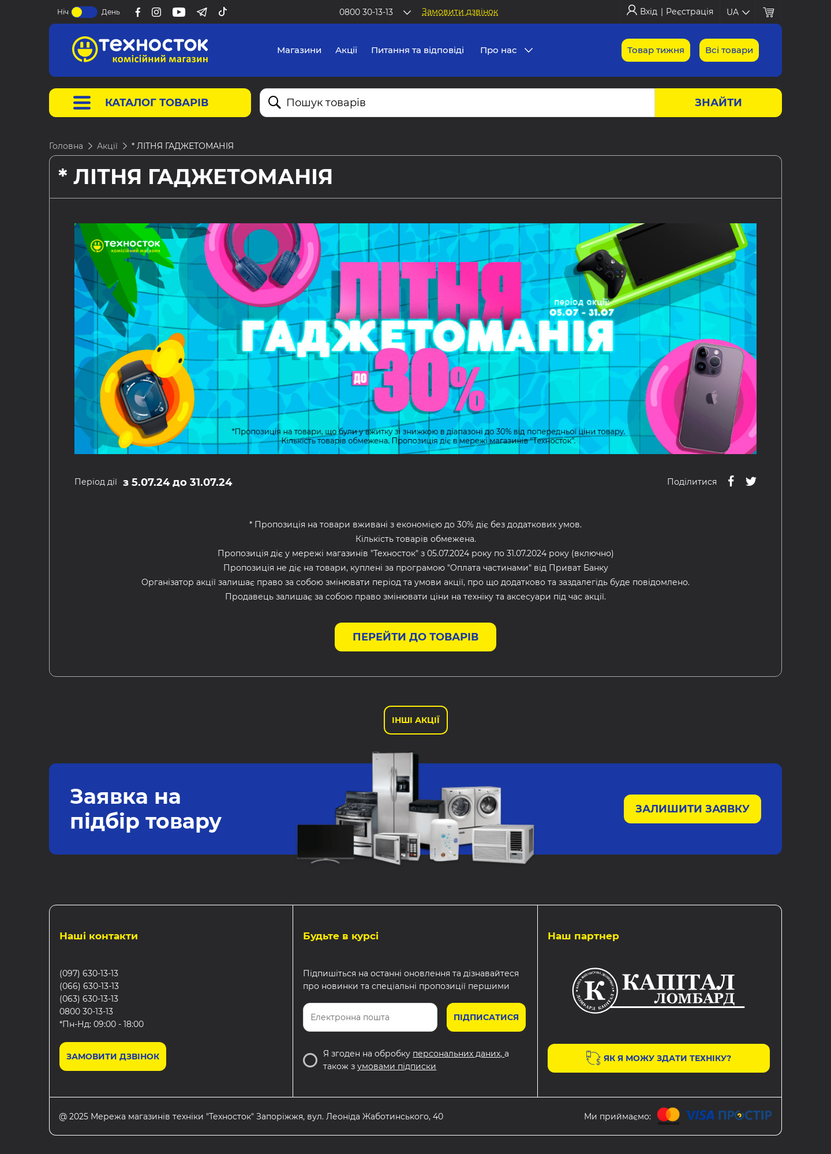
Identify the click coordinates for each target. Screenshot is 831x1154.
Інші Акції (416, 720)
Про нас (498, 49)
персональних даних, (458, 1053)
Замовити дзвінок (460, 11)
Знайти (718, 102)
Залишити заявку (692, 809)
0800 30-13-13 (86, 1011)
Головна (66, 146)
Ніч (63, 12)
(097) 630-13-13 (88, 973)
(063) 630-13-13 (88, 999)
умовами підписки (396, 1066)
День (111, 12)
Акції (107, 146)
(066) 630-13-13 (89, 986)
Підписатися (486, 1017)
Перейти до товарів (415, 637)
